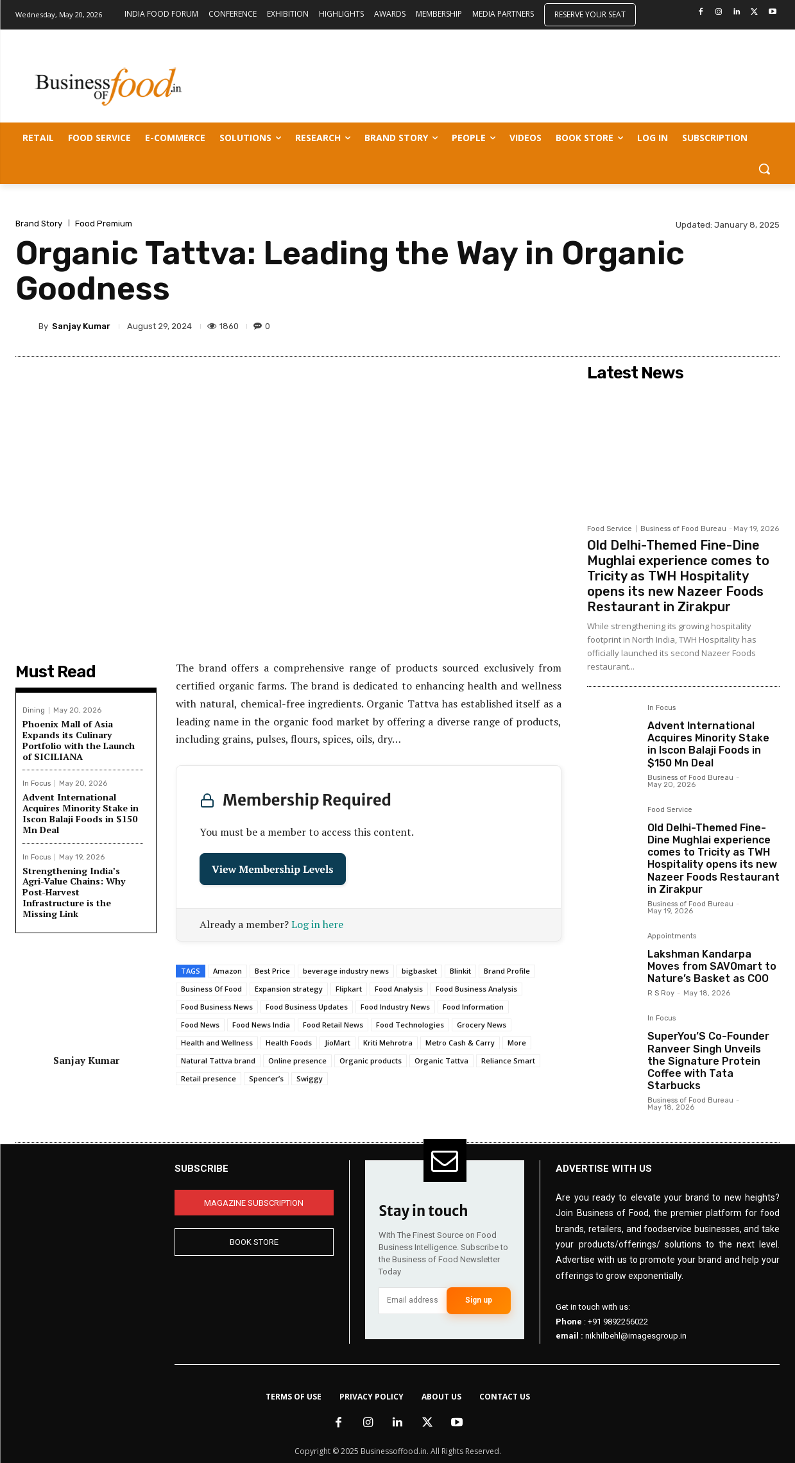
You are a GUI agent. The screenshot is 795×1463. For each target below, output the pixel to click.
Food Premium (103, 223)
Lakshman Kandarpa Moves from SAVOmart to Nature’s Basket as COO (711, 966)
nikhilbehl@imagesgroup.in (636, 1335)
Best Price (272, 971)
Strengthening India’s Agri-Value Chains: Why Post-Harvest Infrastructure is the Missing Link (73, 892)
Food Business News (217, 1006)
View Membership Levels (273, 869)
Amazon (227, 971)
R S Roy (660, 993)
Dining (33, 710)
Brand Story (38, 223)
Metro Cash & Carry (460, 1042)
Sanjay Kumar (81, 326)
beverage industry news (346, 971)
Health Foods (289, 1042)
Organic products (370, 1060)
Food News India (261, 1024)
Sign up (478, 1300)
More (517, 1042)
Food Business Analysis (476, 989)
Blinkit (460, 971)
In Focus (36, 783)
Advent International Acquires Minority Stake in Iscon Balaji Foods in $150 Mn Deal (80, 813)
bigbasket (419, 971)
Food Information (473, 1006)
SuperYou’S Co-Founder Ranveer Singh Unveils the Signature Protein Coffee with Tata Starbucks (708, 1061)
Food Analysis (399, 989)
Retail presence (208, 1078)
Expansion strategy (289, 989)
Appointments (671, 936)
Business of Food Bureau (683, 529)
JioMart (337, 1042)
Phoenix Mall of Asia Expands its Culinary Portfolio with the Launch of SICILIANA (78, 740)
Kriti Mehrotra (388, 1042)
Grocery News (481, 1024)
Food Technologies (410, 1024)
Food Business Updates (307, 1006)
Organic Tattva (441, 1060)
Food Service (609, 528)
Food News (200, 1024)
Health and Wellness (217, 1042)
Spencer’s (266, 1078)
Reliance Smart (508, 1060)
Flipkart (349, 989)
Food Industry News (395, 1006)
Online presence (297, 1060)
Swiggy (309, 1078)
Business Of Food (211, 989)
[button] (764, 168)
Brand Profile (507, 971)
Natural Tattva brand (218, 1060)
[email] (413, 1300)
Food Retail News (333, 1024)
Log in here (317, 924)
